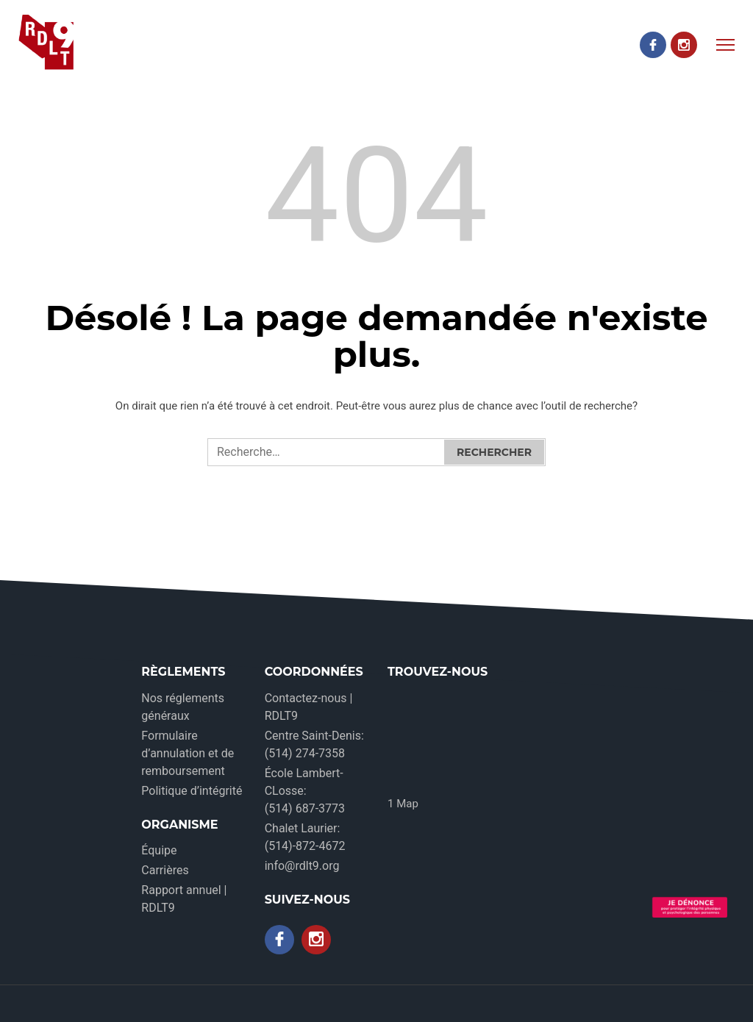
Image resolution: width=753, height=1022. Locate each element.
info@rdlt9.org (302, 866)
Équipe (158, 850)
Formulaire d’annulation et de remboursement (187, 753)
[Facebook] (653, 45)
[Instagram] (684, 45)
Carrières (164, 870)
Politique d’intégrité (191, 791)
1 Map (403, 803)
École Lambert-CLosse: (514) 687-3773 (305, 790)
